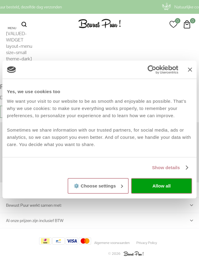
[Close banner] (190, 70)
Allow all (161, 185)
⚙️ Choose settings (98, 185)
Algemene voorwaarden (112, 242)
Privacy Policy (146, 242)
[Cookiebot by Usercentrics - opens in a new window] (152, 69)
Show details (166, 167)
